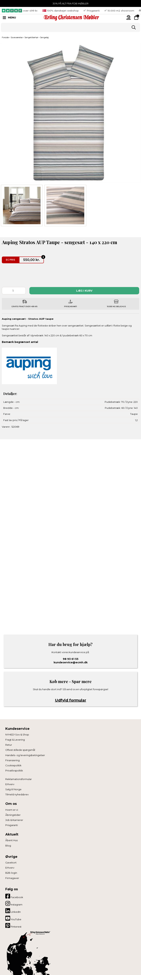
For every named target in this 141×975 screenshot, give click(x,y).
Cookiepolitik (13, 765)
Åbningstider (13, 814)
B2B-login (11, 872)
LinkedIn (13, 910)
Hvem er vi (11, 809)
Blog (8, 845)
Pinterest (13, 925)
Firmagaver (12, 878)
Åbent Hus (11, 840)
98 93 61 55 (70, 659)
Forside (5, 37)
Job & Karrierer (14, 820)
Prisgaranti (11, 825)
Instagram (13, 903)
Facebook (14, 896)
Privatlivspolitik (14, 770)
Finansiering (12, 760)
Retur (8, 744)
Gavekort (11, 862)
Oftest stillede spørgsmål (20, 749)
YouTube (13, 918)
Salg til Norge (13, 789)
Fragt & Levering (15, 739)
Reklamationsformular (18, 779)
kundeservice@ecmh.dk (71, 662)
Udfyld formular (70, 700)
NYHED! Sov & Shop (17, 734)
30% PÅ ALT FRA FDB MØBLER (70, 3)
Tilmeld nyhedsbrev (17, 794)
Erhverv (9, 784)
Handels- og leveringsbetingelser (25, 755)
